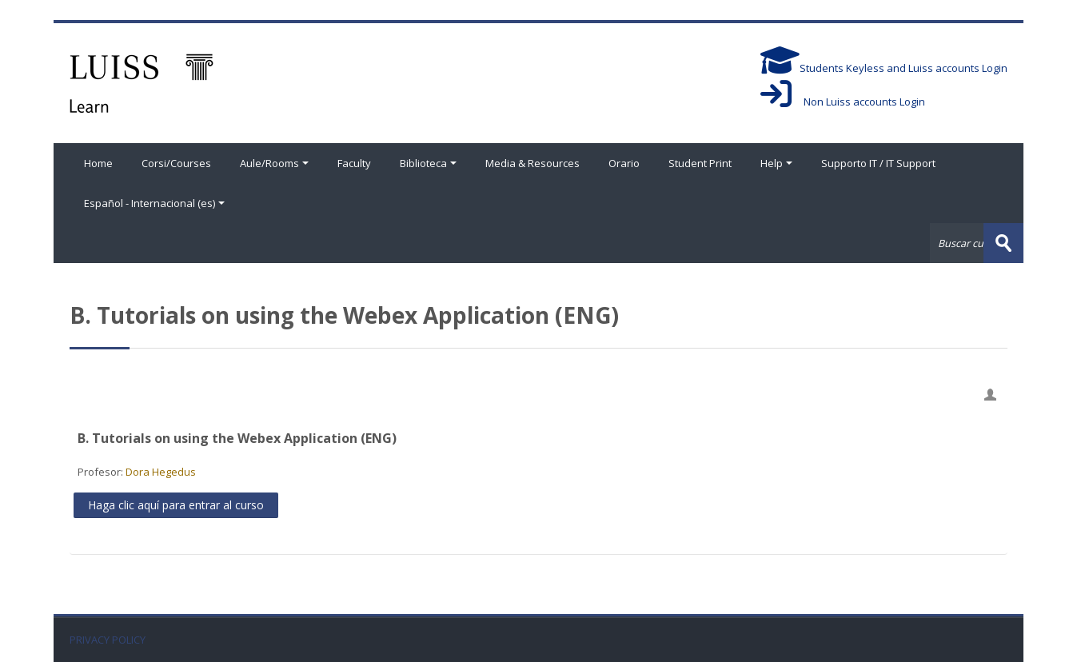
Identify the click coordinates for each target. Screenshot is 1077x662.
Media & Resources (532, 163)
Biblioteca (428, 163)
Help (776, 163)
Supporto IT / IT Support (878, 163)
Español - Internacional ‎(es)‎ (154, 203)
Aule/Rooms (274, 163)
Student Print (700, 163)
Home (98, 163)
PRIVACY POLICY (108, 640)
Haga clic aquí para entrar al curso (176, 504)
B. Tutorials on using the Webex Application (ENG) (237, 438)
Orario (624, 163)
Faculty (354, 163)
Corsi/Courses (176, 163)
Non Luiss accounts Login (842, 101)
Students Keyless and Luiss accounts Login (883, 68)
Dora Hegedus (161, 472)
